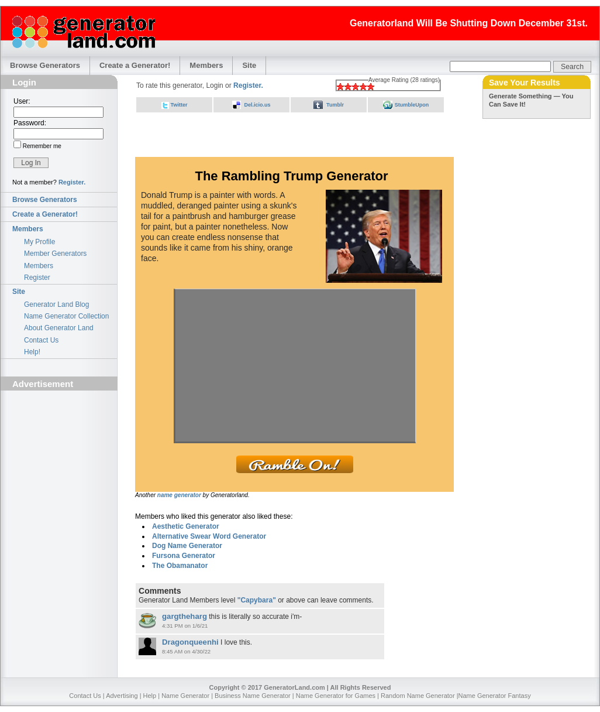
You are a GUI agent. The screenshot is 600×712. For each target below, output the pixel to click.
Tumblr (335, 105)
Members (206, 65)
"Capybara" (256, 600)
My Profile (39, 242)
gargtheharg (184, 616)
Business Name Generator (253, 695)
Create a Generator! (134, 65)
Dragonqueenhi (190, 642)
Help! (32, 352)
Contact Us (41, 340)
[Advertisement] (59, 460)
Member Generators (55, 253)
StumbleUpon (412, 105)
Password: (29, 123)
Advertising (121, 695)
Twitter (179, 105)
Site (249, 65)
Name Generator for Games (335, 695)
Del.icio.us (257, 105)
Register (37, 277)
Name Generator (185, 695)
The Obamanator (180, 566)
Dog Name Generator (187, 546)
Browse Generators (45, 65)
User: (21, 101)
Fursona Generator (183, 556)
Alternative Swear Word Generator (209, 536)
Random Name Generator (418, 695)
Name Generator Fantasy (494, 695)
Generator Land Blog (56, 304)
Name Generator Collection (66, 316)
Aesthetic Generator (185, 526)
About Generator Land (59, 328)
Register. (71, 182)
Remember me (41, 146)
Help (150, 695)
